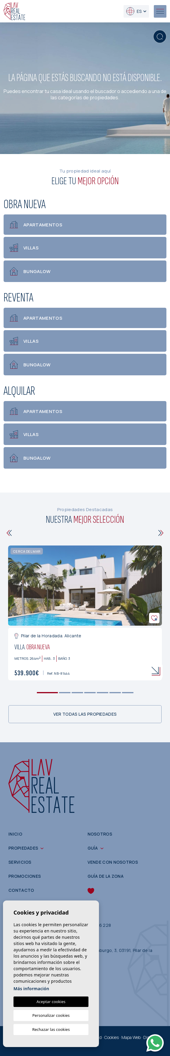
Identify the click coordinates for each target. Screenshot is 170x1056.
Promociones (24, 876)
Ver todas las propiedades (85, 714)
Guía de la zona (106, 876)
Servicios (19, 862)
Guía (93, 848)
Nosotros (100, 834)
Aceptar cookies (51, 1001)
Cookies (111, 1037)
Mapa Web (131, 1037)
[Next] (161, 533)
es (134, 11)
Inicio (15, 834)
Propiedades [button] (23, 848)
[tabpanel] (85, 612)
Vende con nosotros (113, 862)
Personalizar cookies (51, 1015)
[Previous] (9, 533)
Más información (31, 988)
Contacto (21, 890)
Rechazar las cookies (51, 1029)
